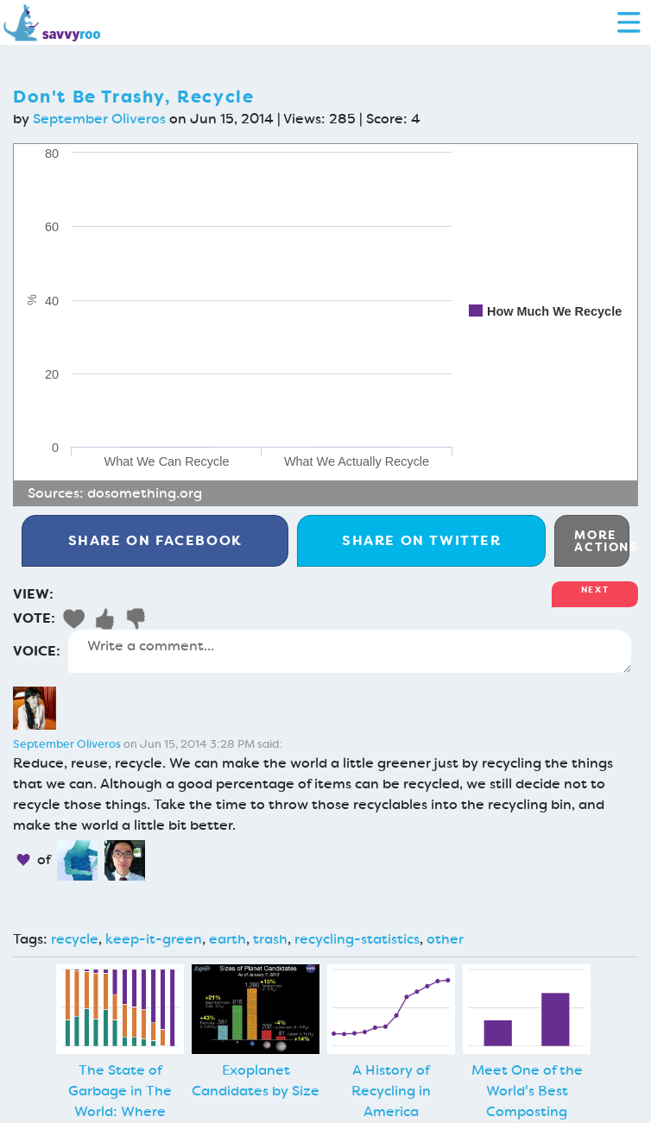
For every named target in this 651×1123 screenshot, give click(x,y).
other (445, 939)
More (601, 541)
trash (270, 939)
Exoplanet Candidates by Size (255, 1080)
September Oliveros (99, 119)
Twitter (422, 540)
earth (227, 939)
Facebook (155, 540)
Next (595, 589)
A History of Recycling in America (391, 1090)
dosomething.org (144, 493)
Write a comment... (349, 651)
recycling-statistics (357, 939)
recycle (74, 939)
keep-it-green (153, 939)
